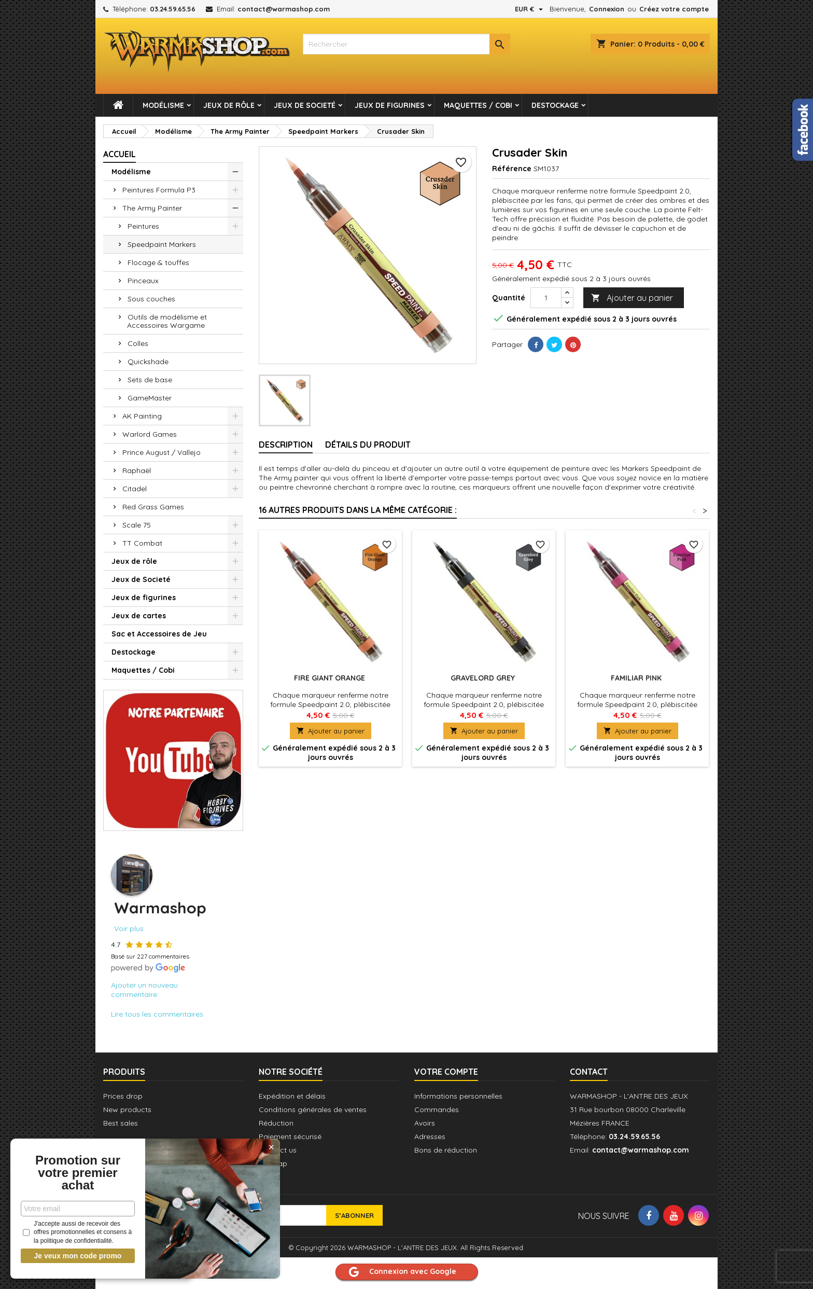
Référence (511, 168)
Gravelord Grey (484, 678)
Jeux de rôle (229, 105)
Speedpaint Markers (162, 244)
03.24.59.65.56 (172, 9)
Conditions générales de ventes (313, 1109)
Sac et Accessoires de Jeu (159, 634)
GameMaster (150, 398)
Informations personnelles (458, 1096)
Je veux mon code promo (78, 1256)
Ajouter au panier (632, 298)
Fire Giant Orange (330, 678)
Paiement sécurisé (290, 1136)
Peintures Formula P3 (158, 190)
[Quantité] (546, 297)
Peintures (143, 226)
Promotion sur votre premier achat (77, 1172)
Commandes (436, 1109)
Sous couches (151, 298)
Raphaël (136, 470)
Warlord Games (149, 434)
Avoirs (424, 1123)
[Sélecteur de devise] (530, 9)
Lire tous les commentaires (157, 1014)
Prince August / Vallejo (161, 452)
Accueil (119, 154)
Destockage (555, 105)
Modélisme (163, 105)
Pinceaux (143, 280)
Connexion (606, 9)
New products (127, 1109)
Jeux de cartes (138, 615)
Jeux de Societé (304, 105)
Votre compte (446, 1071)
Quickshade (148, 361)
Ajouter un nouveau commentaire (144, 989)
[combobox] (406, 44)
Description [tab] (286, 444)
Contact (589, 1071)
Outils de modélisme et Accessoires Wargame (167, 321)
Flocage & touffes (158, 262)
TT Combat (142, 543)
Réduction (276, 1123)
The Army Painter (152, 208)
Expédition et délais (292, 1096)
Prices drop (123, 1096)
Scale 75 (136, 525)
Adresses (429, 1136)
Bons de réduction (445, 1150)
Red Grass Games (153, 506)
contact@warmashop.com (283, 9)
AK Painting (142, 416)
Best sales (120, 1123)
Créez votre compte (674, 9)
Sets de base (150, 379)
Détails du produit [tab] (368, 444)
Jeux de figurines (390, 105)
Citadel (134, 488)
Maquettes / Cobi (478, 105)
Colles (138, 343)
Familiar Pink (637, 678)
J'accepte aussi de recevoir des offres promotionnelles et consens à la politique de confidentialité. (77, 1232)
